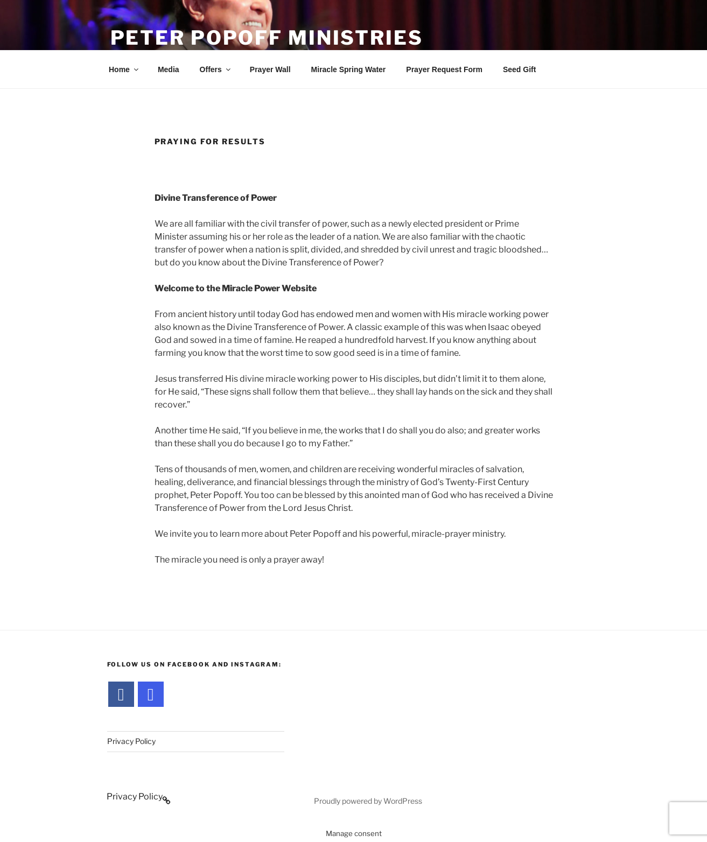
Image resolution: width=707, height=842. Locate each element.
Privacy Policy (131, 741)
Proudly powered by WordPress (368, 800)
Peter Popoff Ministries (266, 38)
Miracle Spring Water (348, 69)
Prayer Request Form (444, 69)
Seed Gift (519, 69)
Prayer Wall (270, 69)
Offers (216, 69)
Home (124, 69)
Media (168, 69)
